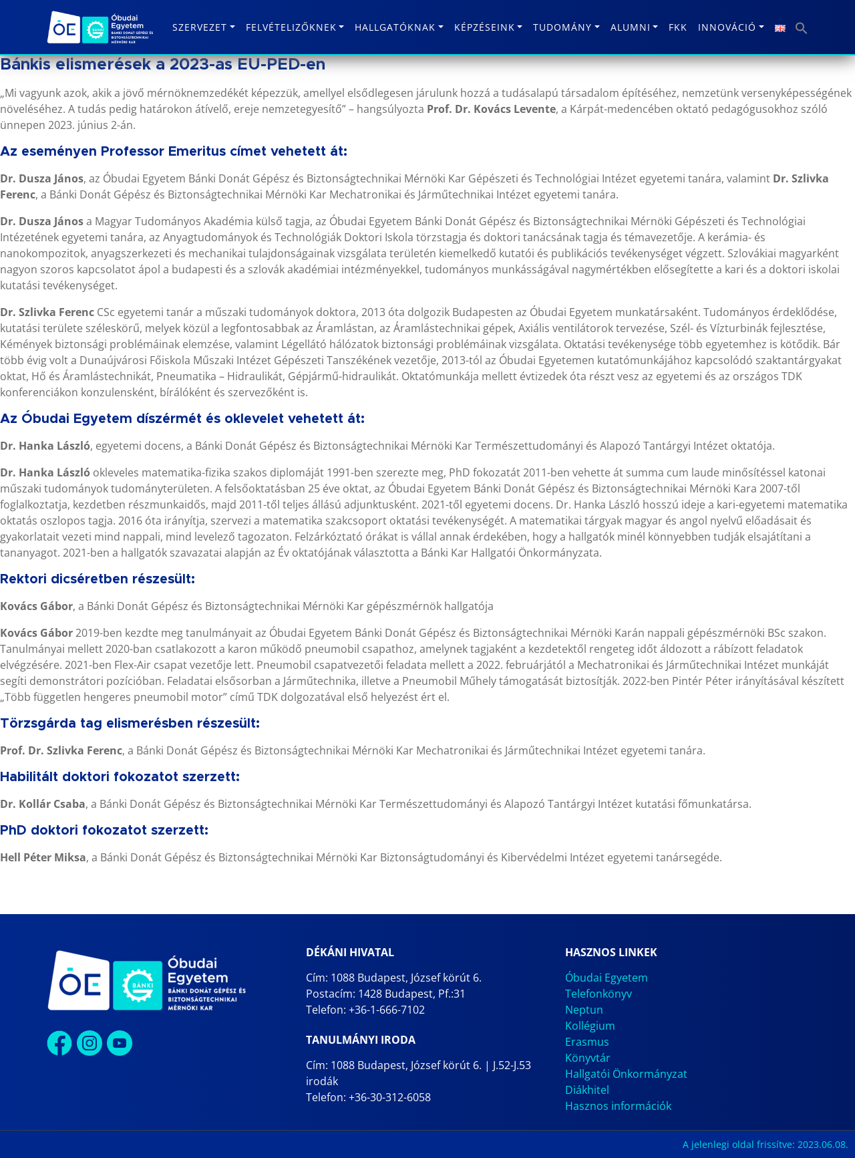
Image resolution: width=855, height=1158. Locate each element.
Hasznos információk (618, 1106)
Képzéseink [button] (484, 27)
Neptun (584, 1009)
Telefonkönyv (598, 993)
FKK (678, 27)
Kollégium (590, 1025)
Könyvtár (588, 1057)
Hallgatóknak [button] (395, 27)
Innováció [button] (727, 27)
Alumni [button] (631, 27)
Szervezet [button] (199, 27)
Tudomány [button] (562, 27)
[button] (801, 27)
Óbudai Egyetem (606, 977)
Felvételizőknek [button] (291, 27)
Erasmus (587, 1041)
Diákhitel (587, 1089)
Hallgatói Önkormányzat (626, 1073)
